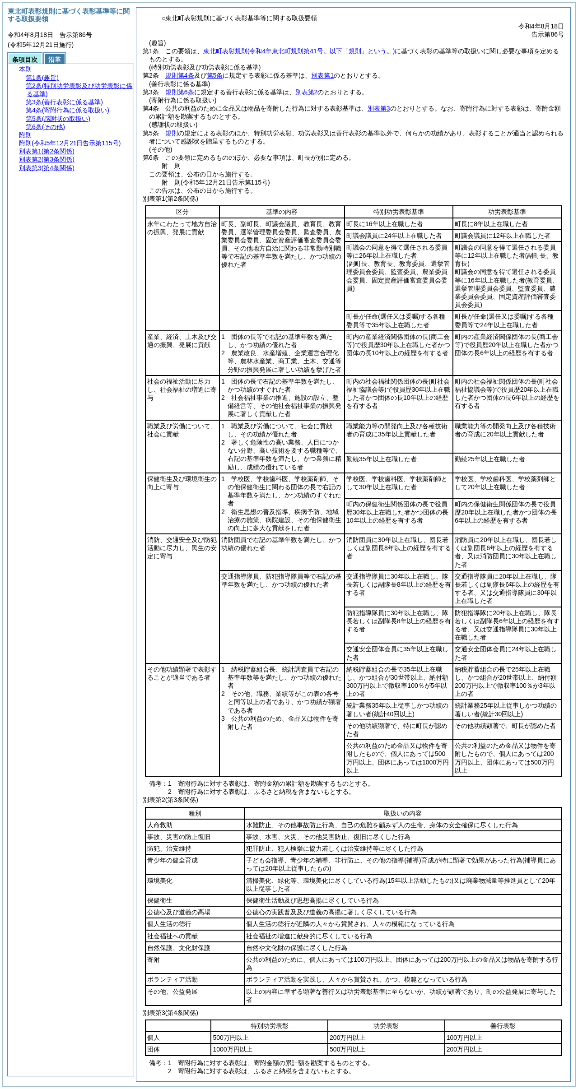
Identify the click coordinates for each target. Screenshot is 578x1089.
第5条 (215, 75)
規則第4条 (179, 75)
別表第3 (379, 108)
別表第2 (306, 92)
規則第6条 (179, 92)
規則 (171, 133)
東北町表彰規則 (299, 51)
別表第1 (322, 75)
